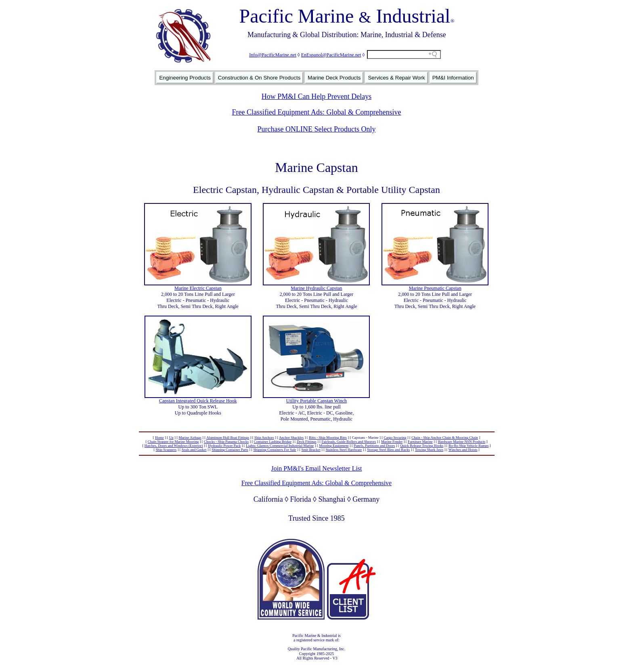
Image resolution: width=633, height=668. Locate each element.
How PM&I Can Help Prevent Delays (316, 96)
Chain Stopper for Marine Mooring (173, 442)
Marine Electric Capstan (198, 288)
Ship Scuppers (166, 450)
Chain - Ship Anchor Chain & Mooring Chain (444, 438)
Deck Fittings (306, 442)
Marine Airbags (189, 438)
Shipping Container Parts (230, 450)
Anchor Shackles (291, 438)
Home (159, 438)
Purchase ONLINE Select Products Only (317, 129)
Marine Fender (391, 442)
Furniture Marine (420, 442)
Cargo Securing (395, 438)
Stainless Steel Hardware (344, 450)
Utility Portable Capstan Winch (316, 401)
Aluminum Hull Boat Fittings (227, 438)
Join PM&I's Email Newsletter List (316, 468)
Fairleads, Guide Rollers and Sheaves (349, 442)
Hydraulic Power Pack (224, 446)
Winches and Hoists (463, 450)
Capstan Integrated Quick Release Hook (198, 401)
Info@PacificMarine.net (272, 55)
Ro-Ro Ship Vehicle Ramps (468, 446)
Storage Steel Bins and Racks (388, 450)
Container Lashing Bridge (272, 442)
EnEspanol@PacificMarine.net (331, 55)
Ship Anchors (264, 438)
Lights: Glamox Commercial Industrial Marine (280, 446)
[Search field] (404, 54)
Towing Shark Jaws (429, 450)
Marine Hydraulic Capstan (316, 288)
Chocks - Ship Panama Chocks (226, 442)
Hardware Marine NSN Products (461, 442)
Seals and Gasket (194, 450)
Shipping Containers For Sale (275, 450)
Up (171, 438)
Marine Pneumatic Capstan (435, 288)
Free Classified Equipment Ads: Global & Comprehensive (316, 112)
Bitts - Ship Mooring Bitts (328, 438)
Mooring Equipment (333, 446)
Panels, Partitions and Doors (374, 446)
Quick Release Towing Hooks (421, 446)
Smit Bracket (311, 450)
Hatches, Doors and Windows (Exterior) (174, 446)
